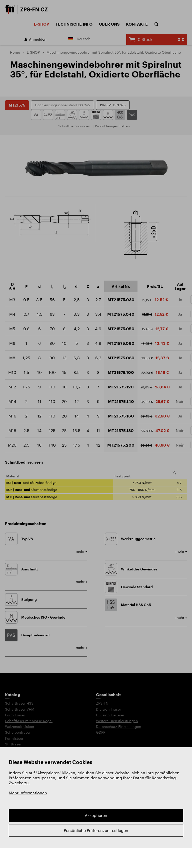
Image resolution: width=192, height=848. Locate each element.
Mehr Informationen (28, 792)
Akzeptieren (96, 815)
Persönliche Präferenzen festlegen (96, 830)
